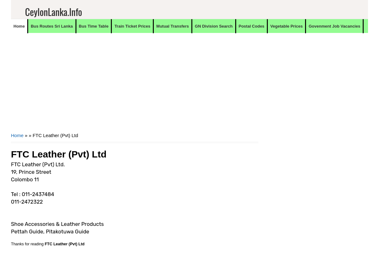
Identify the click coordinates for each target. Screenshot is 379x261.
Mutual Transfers (172, 26)
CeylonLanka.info (53, 12)
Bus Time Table (94, 26)
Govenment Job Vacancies (334, 26)
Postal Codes (251, 26)
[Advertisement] (134, 86)
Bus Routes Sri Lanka (52, 26)
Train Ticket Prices (132, 26)
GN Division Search (214, 26)
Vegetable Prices (286, 26)
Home (19, 26)
